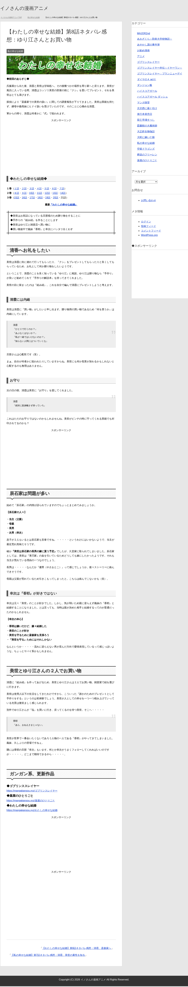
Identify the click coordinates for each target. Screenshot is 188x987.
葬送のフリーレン (147, 155)
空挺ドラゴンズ (146, 149)
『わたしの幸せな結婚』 (63, 205)
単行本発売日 (144, 115)
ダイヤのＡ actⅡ (146, 80)
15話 (16, 198)
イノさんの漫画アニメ (29, 8)
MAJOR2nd (143, 34)
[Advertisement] (61, 145)
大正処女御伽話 (146, 132)
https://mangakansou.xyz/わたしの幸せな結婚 (32, 811)
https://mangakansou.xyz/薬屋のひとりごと (31, 801)
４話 (39, 189)
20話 (55, 198)
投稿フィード (148, 227)
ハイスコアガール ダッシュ (152, 97)
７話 (61, 189)
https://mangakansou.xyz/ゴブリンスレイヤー (32, 791)
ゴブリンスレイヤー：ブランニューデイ (159, 74)
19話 (48, 198)
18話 (40, 198)
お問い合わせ (148, 201)
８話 (16, 193)
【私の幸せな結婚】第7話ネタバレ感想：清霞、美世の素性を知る (48, 955)
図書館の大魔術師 (147, 126)
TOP (11, 18)
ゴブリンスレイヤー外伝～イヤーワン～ (159, 68)
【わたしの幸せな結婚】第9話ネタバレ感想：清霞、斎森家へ (76, 949)
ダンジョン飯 (144, 86)
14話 (63, 193)
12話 (47, 193)
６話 (54, 189)
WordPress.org (149, 236)
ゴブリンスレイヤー (148, 62)
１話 (16, 189)
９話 (24, 193)
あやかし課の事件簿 (148, 45)
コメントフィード (151, 231)
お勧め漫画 (143, 51)
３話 (31, 189)
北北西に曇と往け (147, 109)
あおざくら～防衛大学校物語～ (154, 39)
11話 (39, 193)
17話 (32, 198)
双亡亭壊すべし (146, 120)
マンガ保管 (143, 103)
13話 (55, 193)
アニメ (141, 57)
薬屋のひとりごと (147, 161)
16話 (24, 198)
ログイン (146, 222)
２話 (24, 189)
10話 (31, 193)
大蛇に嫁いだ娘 (146, 138)
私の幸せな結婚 (15, 52)
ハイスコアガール (147, 91)
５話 (46, 189)
